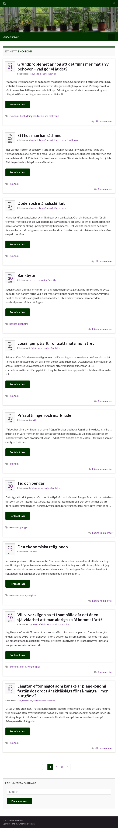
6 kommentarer (104, 748)
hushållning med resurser (34, 116)
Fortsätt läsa (17, 104)
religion (31, 595)
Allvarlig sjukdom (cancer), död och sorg (47, 140)
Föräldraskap (73, 140)
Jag (30, 624)
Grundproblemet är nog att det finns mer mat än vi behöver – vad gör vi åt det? (63, 66)
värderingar (33, 666)
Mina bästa (27, 700)
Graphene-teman (26, 823)
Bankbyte (26, 275)
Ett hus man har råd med (39, 135)
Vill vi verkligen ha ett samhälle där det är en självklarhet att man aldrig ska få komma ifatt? (59, 617)
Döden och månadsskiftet (41, 203)
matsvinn (54, 116)
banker (13, 323)
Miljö (31, 73)
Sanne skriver (11, 36)
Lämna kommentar (102, 329)
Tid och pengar (30, 483)
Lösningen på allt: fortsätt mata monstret (55, 343)
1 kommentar (105, 189)
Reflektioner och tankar (45, 73)
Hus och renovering (38, 280)
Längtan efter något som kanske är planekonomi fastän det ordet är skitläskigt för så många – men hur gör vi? (62, 691)
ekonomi (14, 116)
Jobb (34, 624)
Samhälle (52, 280)
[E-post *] (59, 792)
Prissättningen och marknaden (45, 415)
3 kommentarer (104, 121)
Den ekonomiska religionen (42, 546)
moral (23, 595)
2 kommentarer (104, 261)
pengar (24, 527)
